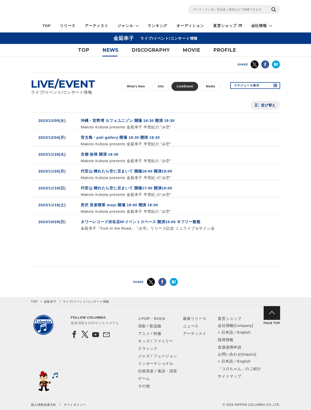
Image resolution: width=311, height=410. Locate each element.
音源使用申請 (229, 347)
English (243, 332)
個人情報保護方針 (43, 405)
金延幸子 (50, 301)
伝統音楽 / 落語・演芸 (157, 371)
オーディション (190, 25)
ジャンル (125, 25)
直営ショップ (225, 25)
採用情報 (225, 340)
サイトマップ (229, 376)
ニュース (191, 326)
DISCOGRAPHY (151, 50)
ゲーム (144, 378)
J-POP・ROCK (151, 318)
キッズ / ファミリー (155, 341)
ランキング (157, 25)
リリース (68, 25)
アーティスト (96, 25)
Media (210, 86)
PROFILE (224, 50)
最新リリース (195, 318)
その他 (144, 386)
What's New (136, 86)
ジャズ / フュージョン (157, 356)
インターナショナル (155, 363)
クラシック (148, 348)
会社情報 (259, 25)
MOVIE (191, 50)
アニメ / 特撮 (149, 333)
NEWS (110, 50)
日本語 (227, 332)
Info (161, 86)
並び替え (268, 105)
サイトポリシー (75, 405)
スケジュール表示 (249, 86)
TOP (46, 25)
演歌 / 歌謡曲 (149, 326)
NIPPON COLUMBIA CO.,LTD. (76, 10)
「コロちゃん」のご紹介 (239, 369)
